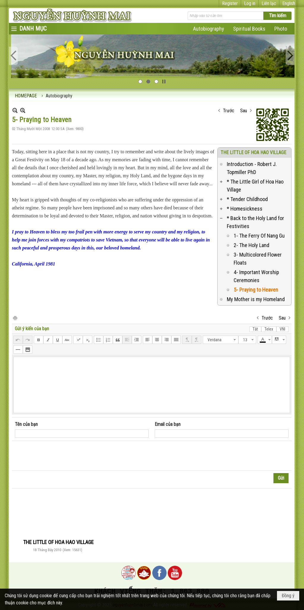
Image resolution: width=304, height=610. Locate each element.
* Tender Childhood (247, 199)
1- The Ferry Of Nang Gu (259, 236)
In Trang (15, 318)
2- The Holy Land (251, 245)
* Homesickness (244, 209)
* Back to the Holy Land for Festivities (255, 222)
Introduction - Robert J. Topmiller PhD (252, 168)
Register (230, 3)
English (288, 3)
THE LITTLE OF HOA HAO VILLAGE (253, 152)
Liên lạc (269, 3)
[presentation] (60, 455)
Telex (269, 329)
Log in (249, 3)
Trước (228, 110)
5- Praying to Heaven (256, 290)
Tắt (255, 329)
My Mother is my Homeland (256, 299)
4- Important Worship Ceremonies (256, 276)
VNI (282, 329)
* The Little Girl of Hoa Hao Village (255, 185)
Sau (243, 110)
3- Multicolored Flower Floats (258, 259)
